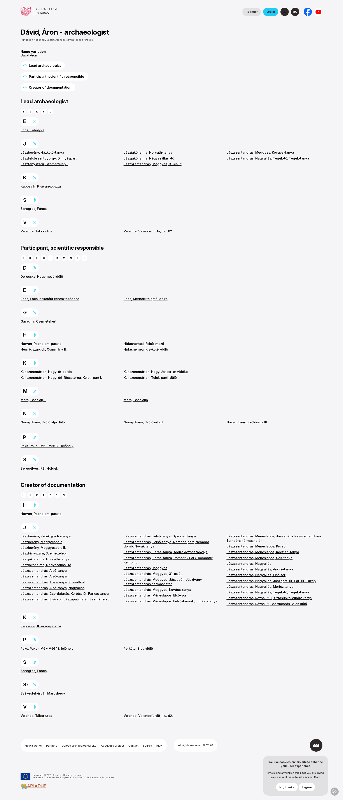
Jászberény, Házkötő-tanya (42, 152)
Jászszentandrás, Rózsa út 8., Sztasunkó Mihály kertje (269, 598)
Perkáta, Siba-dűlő (138, 648)
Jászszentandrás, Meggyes (145, 568)
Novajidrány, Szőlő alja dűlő (43, 422)
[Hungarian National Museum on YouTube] (318, 12)
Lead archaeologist (45, 65)
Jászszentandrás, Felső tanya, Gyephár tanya (160, 536)
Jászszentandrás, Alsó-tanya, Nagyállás (52, 588)
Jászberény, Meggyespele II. (43, 548)
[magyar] (295, 12)
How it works (33, 745)
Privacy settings (335, 792)
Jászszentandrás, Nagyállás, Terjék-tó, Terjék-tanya (267, 158)
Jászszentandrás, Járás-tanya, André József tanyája (166, 552)
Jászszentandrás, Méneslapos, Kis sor (256, 546)
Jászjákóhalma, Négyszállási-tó (149, 158)
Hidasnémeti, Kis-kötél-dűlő (146, 349)
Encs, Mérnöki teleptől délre (146, 299)
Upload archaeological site (79, 745)
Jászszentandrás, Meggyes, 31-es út (153, 164)
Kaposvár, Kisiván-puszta (41, 186)
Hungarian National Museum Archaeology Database (52, 39)
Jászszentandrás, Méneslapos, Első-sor (155, 595)
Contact (133, 745)
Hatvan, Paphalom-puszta (41, 344)
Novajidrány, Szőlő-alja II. (144, 422)
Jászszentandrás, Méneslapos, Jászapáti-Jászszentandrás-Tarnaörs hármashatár (273, 538)
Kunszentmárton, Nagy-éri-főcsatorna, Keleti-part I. (61, 377)
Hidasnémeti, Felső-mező (144, 344)
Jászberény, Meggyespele (41, 542)
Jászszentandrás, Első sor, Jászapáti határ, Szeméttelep (65, 599)
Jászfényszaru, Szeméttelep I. (44, 164)
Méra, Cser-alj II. (33, 400)
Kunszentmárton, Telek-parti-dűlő (150, 377)
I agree (307, 787)
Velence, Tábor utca (36, 231)
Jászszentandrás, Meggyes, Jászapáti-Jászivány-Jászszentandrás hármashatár (163, 581)
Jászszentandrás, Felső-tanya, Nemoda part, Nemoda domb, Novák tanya (166, 544)
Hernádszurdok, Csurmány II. (44, 349)
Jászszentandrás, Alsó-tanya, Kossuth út (53, 582)
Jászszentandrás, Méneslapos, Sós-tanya (259, 558)
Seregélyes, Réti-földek (39, 468)
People (89, 39)
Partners (51, 745)
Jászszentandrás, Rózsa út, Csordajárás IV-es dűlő (266, 604)
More (317, 777)
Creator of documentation (50, 87)
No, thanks (286, 787)
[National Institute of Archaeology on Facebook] (308, 12)
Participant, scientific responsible (56, 76)
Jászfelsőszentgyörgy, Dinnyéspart (49, 158)
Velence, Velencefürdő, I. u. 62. (148, 231)
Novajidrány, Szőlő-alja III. (247, 422)
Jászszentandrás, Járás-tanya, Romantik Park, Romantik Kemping (168, 560)
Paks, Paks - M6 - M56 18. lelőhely (47, 446)
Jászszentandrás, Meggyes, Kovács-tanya (260, 152)
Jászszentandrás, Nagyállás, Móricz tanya (260, 586)
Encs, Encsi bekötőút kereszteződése (50, 299)
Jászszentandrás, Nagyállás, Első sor (255, 575)
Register (252, 11)
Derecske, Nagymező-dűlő (42, 276)
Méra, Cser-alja (136, 400)
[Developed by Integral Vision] (316, 745)
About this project (112, 745)
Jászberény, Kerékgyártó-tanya (46, 536)
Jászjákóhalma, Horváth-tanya (148, 152)
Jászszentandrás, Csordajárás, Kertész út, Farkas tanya (65, 593)
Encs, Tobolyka (32, 130)
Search (147, 745)
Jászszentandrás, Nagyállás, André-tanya (259, 569)
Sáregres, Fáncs (34, 209)
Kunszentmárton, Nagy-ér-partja (46, 372)
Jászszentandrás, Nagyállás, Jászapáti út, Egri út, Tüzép (271, 581)
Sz (57, 495)
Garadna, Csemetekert (38, 321)
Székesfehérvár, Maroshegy (43, 693)
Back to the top (34, 121)
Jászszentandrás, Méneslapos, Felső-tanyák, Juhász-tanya (170, 601)
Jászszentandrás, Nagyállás (248, 563)
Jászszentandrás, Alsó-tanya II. (45, 576)
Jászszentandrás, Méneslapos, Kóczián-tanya (262, 552)
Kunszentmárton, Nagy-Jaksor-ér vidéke (156, 372)
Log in (270, 11)
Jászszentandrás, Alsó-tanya (44, 570)
